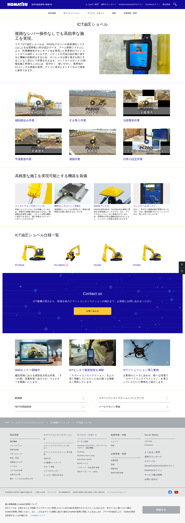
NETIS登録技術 (23, 406)
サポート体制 (49, 467)
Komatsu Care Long (86, 456)
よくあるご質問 (92, 4)
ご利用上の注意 (40, 492)
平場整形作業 (23, 159)
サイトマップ (52, 492)
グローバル (150, 461)
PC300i (137, 265)
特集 (114, 13)
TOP (7, 423)
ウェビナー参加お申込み (53, 475)
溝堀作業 (74, 159)
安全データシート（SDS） (88, 472)
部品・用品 (14, 458)
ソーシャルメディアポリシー (116, 492)
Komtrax (81, 452)
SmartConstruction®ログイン (131, 4)
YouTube (148, 441)
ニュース (114, 441)
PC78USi (19, 265)
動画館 (18, 398)
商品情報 (52, 13)
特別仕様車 (14, 450)
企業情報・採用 (130, 13)
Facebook (149, 445)
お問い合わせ (92, 311)
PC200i (97, 265)
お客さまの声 (15, 474)
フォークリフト (16, 445)
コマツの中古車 (16, 470)
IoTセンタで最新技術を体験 (86, 370)
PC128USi (59, 265)
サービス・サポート (95, 13)
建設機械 (13, 441)
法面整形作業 (131, 120)
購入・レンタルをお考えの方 (21, 479)
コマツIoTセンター (51, 471)
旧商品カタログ (16, 462)
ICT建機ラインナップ (60, 423)
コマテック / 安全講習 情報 (88, 467)
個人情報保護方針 (64, 492)
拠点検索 (166, 4)
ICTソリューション (72, 13)
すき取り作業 (77, 120)
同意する (161, 510)
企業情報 (114, 460)
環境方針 (114, 469)
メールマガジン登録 (109, 406)
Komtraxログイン (153, 4)
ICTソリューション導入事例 (141, 370)
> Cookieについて (37, 515)
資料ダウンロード (108, 4)
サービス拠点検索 (153, 475)
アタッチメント (16, 454)
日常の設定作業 (133, 159)
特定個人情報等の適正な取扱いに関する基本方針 (89, 492)
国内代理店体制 (117, 473)
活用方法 (47, 458)
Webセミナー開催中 (27, 370)
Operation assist (84, 459)
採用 (113, 464)
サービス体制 (82, 441)
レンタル (13, 466)
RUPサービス (82, 463)
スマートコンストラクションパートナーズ (121, 398)
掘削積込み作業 (24, 120)
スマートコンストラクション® (29, 423)
